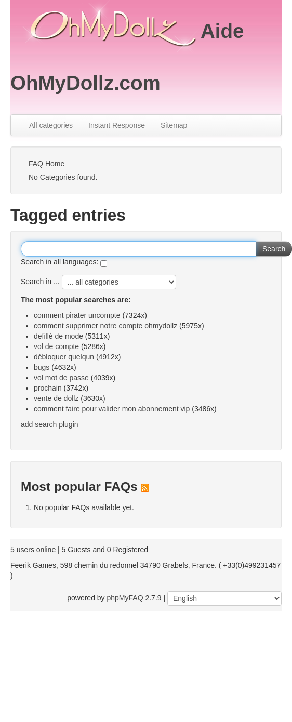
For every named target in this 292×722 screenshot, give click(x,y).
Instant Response (116, 125)
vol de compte (56, 346)
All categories (51, 125)
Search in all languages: (59, 262)
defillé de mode (58, 336)
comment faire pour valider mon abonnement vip (112, 409)
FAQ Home (46, 163)
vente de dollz (56, 398)
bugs (41, 367)
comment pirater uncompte (77, 315)
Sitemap (174, 125)
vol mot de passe (61, 377)
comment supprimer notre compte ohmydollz (105, 326)
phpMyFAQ (125, 598)
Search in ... (40, 281)
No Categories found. (63, 177)
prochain (48, 388)
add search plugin (49, 424)
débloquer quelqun (64, 357)
